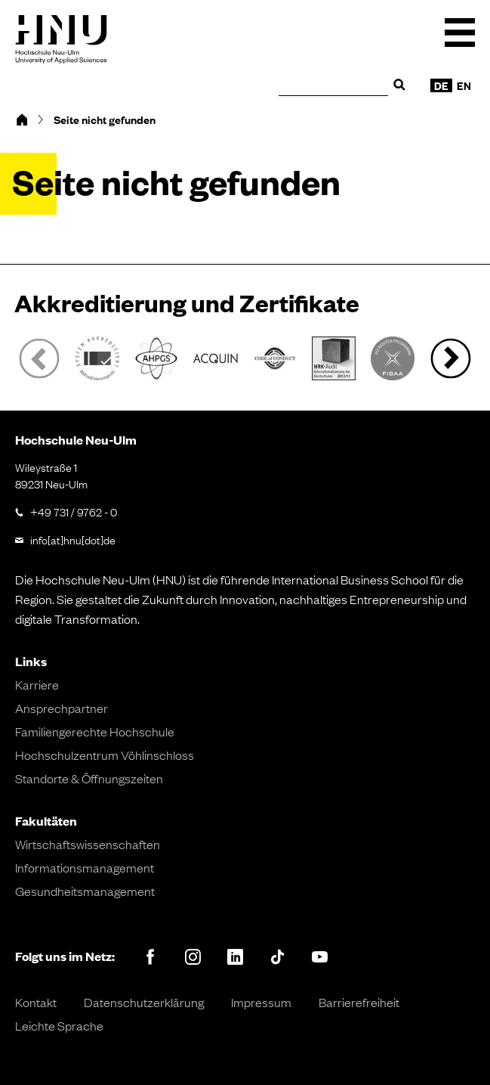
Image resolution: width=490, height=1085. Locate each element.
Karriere (37, 684)
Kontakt (36, 1002)
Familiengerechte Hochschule (94, 731)
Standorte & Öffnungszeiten (89, 778)
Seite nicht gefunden (105, 119)
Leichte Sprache (59, 1025)
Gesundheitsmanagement (85, 890)
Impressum (261, 1002)
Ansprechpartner (61, 707)
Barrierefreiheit (359, 1002)
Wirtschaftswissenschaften (87, 843)
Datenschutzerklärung (144, 1002)
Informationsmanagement (84, 867)
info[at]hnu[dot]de (73, 539)
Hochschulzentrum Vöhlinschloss (104, 754)
